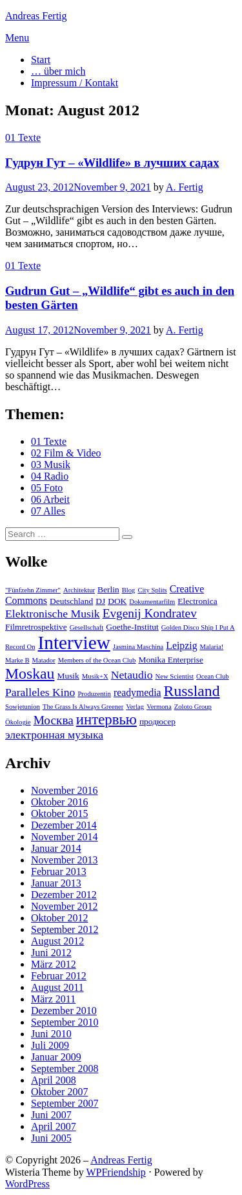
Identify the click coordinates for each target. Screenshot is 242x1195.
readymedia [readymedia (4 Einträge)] (137, 692)
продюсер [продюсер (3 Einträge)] (157, 721)
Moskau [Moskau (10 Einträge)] (29, 673)
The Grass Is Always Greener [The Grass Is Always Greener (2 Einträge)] (83, 706)
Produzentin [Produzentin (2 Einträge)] (94, 693)
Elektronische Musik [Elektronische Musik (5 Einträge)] (52, 613)
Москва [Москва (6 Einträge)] (54, 720)
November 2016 (64, 790)
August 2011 (57, 987)
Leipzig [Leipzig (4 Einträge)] (181, 645)
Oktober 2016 (59, 801)
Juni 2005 (51, 1138)
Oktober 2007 (59, 1091)
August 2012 (57, 941)
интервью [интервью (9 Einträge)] (106, 719)
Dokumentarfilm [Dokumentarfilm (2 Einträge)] (152, 601)
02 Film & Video (66, 452)
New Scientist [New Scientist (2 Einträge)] (175, 676)
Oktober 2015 (59, 813)
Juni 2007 (51, 1114)
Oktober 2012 (59, 917)
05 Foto (47, 487)
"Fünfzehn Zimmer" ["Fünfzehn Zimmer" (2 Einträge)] (33, 590)
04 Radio (49, 476)
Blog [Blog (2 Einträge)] (129, 590)
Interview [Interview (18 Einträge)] (73, 642)
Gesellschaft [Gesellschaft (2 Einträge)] (87, 627)
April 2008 (53, 1080)
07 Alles (48, 510)
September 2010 (64, 1022)
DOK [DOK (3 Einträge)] (117, 601)
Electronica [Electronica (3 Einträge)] (197, 601)
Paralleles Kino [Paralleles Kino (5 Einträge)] (40, 692)
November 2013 (64, 859)
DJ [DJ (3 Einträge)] (100, 601)
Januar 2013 (56, 883)
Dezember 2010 (64, 1010)
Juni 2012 (51, 952)
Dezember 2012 (64, 894)
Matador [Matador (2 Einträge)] (43, 660)
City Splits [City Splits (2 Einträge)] (151, 590)
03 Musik (50, 464)
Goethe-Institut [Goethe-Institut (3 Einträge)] (132, 627)
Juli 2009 (50, 1045)
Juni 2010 (51, 1033)
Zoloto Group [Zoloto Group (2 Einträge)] (193, 706)
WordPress (27, 1183)
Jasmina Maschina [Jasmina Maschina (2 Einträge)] (138, 646)
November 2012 (64, 906)
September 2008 (64, 1068)
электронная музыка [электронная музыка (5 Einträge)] (54, 734)
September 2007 (64, 1103)
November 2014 (64, 836)
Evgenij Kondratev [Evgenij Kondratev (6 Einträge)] (150, 613)
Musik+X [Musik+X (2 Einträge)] (95, 676)
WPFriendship (115, 1172)
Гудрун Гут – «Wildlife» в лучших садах (112, 162)
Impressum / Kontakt (74, 82)
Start (40, 59)
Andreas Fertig (36, 15)
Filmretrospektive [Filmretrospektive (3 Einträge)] (36, 627)
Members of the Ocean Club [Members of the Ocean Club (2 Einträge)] (97, 660)
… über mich (58, 71)
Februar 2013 (58, 871)
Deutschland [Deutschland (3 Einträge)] (71, 601)
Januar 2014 (56, 848)
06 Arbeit (50, 499)
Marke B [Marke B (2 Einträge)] (17, 660)
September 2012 (64, 929)
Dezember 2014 (64, 825)
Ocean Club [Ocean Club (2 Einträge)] (212, 676)
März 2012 (53, 964)
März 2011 (53, 998)
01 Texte (23, 137)
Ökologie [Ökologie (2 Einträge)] (18, 722)
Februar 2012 (58, 975)
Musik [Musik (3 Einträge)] (68, 676)
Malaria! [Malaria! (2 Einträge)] (212, 646)
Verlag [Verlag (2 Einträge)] (135, 706)
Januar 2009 (56, 1056)
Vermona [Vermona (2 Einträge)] (158, 706)
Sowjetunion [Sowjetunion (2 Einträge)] (22, 706)
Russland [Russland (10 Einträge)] (192, 690)
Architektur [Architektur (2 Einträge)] (79, 590)
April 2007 (53, 1126)
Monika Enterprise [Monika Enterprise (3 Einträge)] (170, 659)
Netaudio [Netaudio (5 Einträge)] (132, 674)
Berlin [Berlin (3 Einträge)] (108, 589)
